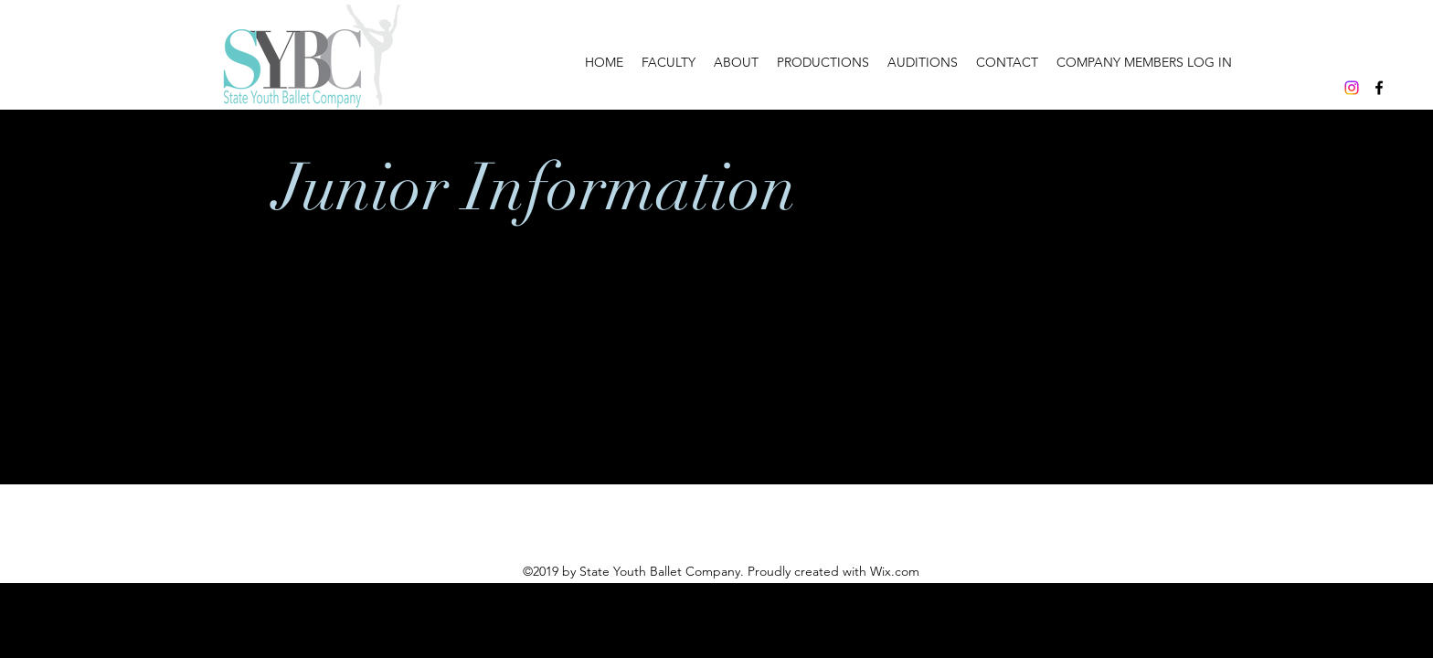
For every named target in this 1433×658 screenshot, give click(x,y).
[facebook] (1379, 88)
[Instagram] (1352, 88)
